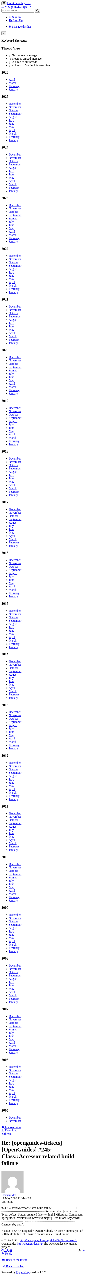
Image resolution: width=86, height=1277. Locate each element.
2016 (4, 553)
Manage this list (20, 26)
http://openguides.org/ (30, 1243)
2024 (4, 147)
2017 (4, 502)
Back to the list (12, 1266)
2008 (4, 958)
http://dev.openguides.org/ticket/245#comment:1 (48, 1240)
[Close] (3, 33)
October (13, 110)
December (15, 103)
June (11, 123)
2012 (4, 755)
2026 (4, 72)
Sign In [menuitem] (11, 6)
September (15, 113)
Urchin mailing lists (19, 3)
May (11, 126)
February (14, 86)
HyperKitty (23, 1272)
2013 (4, 705)
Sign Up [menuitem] (24, 6)
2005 (4, 1110)
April (12, 79)
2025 (4, 96)
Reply (6, 1253)
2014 (4, 654)
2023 (4, 198)
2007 (4, 1009)
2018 (4, 451)
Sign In (15, 17)
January (13, 89)
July (11, 120)
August (13, 117)
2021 (4, 299)
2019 (4, 401)
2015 (4, 603)
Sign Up (16, 20)
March (13, 82)
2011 (4, 806)
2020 (4, 350)
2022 (4, 249)
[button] (3, 6)
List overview (11, 1127)
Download (9, 1130)
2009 (4, 907)
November (15, 107)
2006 (4, 1060)
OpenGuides (8, 1195)
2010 (4, 857)
